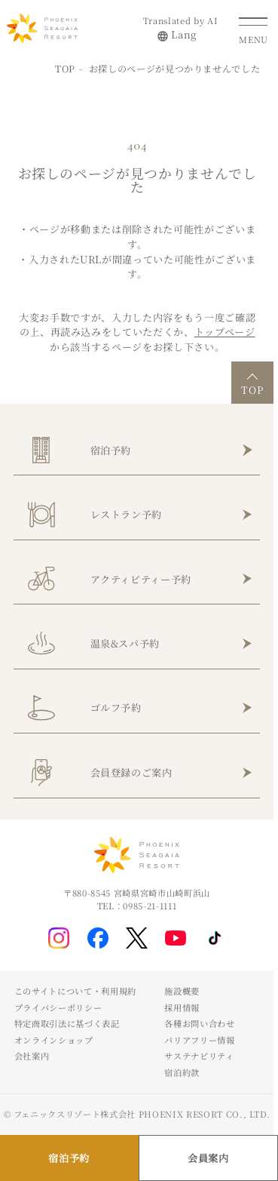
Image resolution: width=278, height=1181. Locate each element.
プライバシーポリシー (58, 1007)
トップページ (224, 331)
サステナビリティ (199, 1056)
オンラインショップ (53, 1040)
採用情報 (182, 1007)
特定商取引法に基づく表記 (67, 1023)
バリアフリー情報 (199, 1040)
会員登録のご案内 (131, 772)
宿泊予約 (111, 450)
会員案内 (208, 1158)
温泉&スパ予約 (125, 643)
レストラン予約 (126, 514)
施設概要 (182, 991)
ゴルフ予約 (116, 707)
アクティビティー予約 (141, 579)
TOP (65, 68)
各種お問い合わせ (199, 1023)
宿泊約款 (182, 1072)
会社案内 (32, 1056)
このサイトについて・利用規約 (75, 991)
